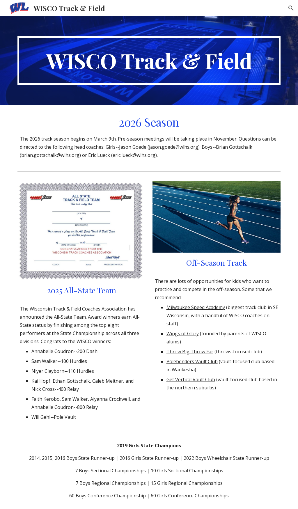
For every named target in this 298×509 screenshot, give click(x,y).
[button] (291, 8)
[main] (149, 60)
